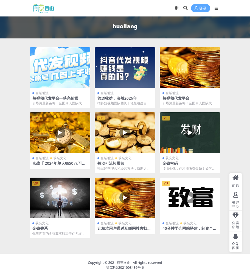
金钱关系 (40, 228)
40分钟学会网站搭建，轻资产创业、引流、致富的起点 (189, 231)
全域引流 (42, 93)
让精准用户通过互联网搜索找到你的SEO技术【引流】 (124, 231)
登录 (201, 8)
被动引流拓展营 (110, 163)
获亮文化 (59, 158)
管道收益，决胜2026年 (117, 98)
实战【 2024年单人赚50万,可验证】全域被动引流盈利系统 (59, 165)
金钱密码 (170, 163)
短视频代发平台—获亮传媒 (55, 98)
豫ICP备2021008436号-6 (125, 267)
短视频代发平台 (175, 98)
